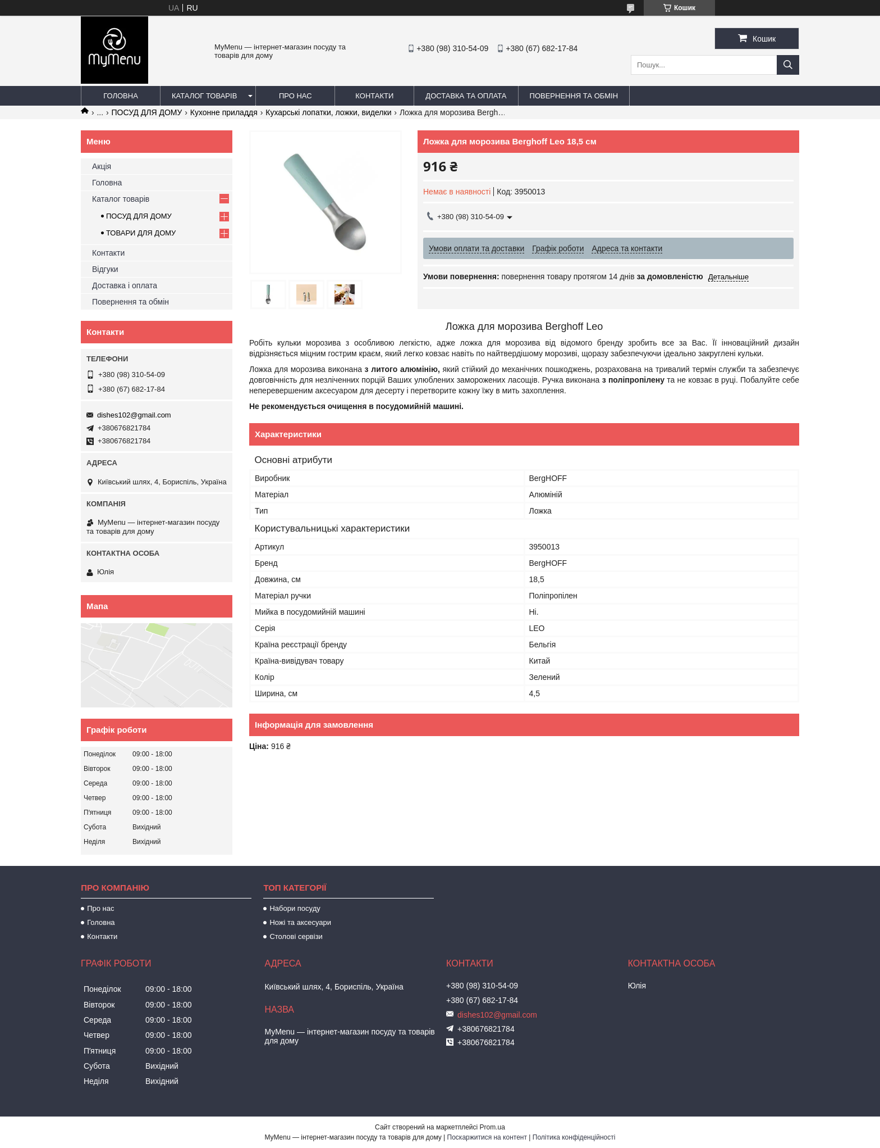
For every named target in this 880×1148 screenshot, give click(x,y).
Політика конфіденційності (574, 1137)
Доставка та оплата (465, 96)
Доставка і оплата (124, 285)
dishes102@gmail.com (134, 415)
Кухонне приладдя (224, 112)
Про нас (295, 96)
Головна (120, 96)
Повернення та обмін (574, 96)
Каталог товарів (204, 96)
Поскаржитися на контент (487, 1137)
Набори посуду (294, 908)
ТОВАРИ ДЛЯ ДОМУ (141, 233)
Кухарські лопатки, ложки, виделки (328, 112)
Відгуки (105, 269)
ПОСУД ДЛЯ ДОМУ (147, 112)
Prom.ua (492, 1127)
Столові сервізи (296, 936)
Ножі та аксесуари (300, 922)
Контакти (374, 96)
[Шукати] (788, 65)
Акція (101, 166)
